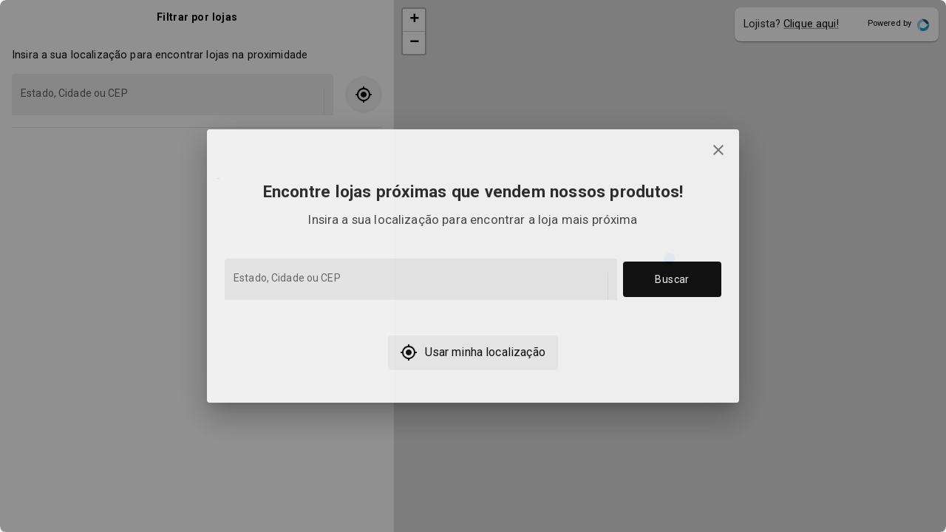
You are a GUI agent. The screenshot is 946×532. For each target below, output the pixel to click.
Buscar (672, 280)
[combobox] (419, 286)
